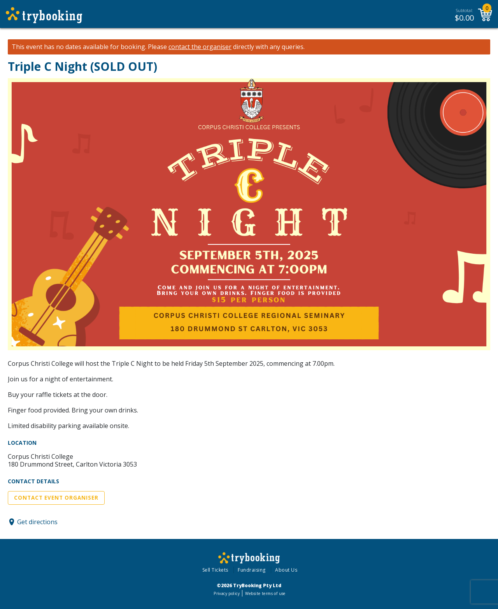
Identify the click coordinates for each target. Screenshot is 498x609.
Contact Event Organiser (56, 497)
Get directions (37, 522)
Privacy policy (227, 593)
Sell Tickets (215, 570)
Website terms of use (265, 593)
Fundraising (252, 570)
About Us (286, 570)
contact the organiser (199, 47)
